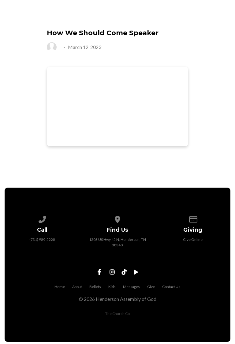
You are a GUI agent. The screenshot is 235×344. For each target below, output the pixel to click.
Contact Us (171, 286)
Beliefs (95, 286)
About (77, 286)
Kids (112, 286)
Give (151, 286)
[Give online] (193, 218)
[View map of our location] (117, 218)
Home (59, 286)
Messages (131, 286)
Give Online (193, 239)
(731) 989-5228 (42, 239)
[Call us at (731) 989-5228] (42, 218)
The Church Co (117, 313)
